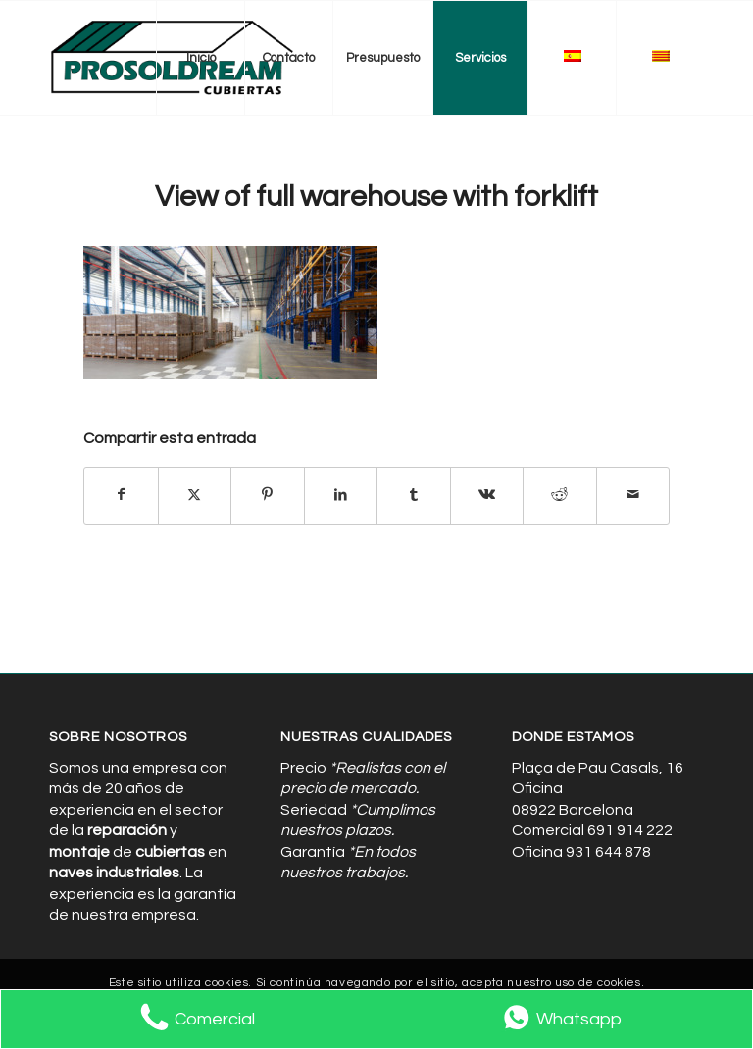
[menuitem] (200, 58)
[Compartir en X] (195, 495)
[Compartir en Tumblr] (413, 495)
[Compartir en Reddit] (560, 495)
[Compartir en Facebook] (121, 495)
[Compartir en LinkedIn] (341, 495)
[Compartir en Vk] (487, 495)
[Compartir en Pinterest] (267, 495)
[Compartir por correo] (633, 495)
